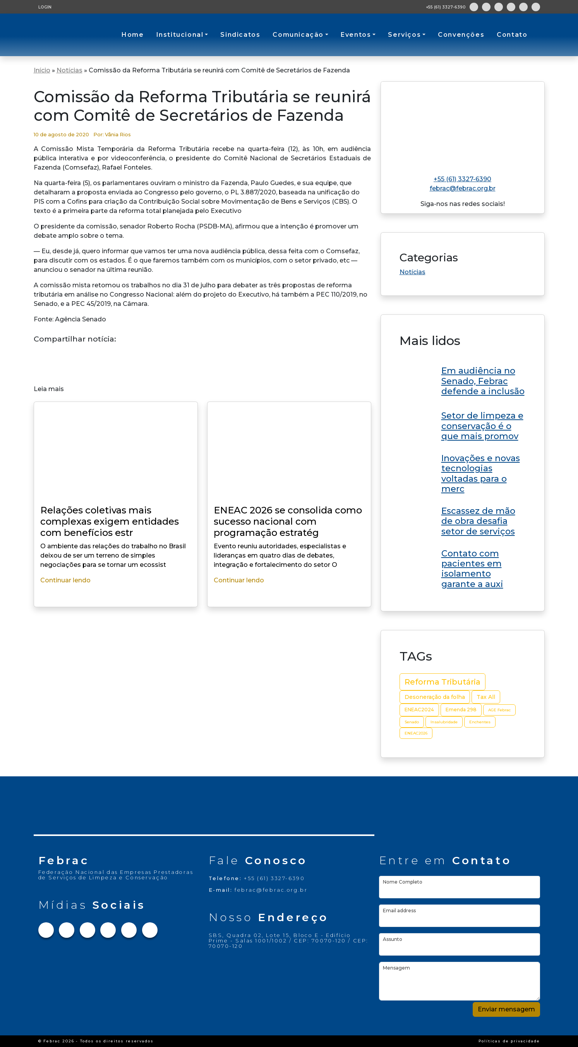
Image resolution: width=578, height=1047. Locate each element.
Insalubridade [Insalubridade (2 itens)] (444, 721)
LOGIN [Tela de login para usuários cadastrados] (44, 7)
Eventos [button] (356, 34)
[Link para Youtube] (523, 7)
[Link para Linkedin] (511, 7)
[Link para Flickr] (536, 7)
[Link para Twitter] (498, 7)
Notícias (69, 70)
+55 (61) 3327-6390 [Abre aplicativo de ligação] (446, 7)
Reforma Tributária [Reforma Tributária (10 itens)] (442, 682)
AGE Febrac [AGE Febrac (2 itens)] (499, 709)
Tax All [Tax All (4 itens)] (486, 697)
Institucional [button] (180, 34)
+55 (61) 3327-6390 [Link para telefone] (462, 179)
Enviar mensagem (506, 1009)
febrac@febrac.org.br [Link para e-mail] (463, 188)
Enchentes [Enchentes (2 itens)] (480, 721)
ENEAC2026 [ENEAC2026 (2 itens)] (416, 733)
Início (42, 70)
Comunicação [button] (298, 34)
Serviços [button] (404, 34)
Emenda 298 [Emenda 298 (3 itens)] (461, 709)
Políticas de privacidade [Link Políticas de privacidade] (509, 1041)
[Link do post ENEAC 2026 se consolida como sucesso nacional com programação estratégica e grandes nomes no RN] (463, 379)
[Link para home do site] (463, 125)
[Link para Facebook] (474, 7)
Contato (512, 34)
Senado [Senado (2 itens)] (412, 721)
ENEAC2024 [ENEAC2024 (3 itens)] (419, 709)
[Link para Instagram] (486, 7)
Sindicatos (240, 34)
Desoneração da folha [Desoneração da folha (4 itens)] (435, 697)
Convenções (461, 34)
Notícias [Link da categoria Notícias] (412, 272)
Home (133, 34)
